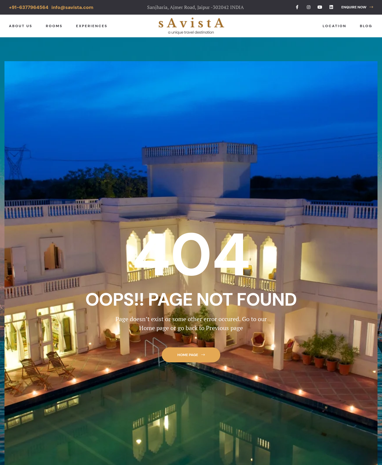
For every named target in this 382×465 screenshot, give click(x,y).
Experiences (91, 26)
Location (334, 26)
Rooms (54, 26)
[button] (357, 7)
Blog (366, 26)
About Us (20, 26)
